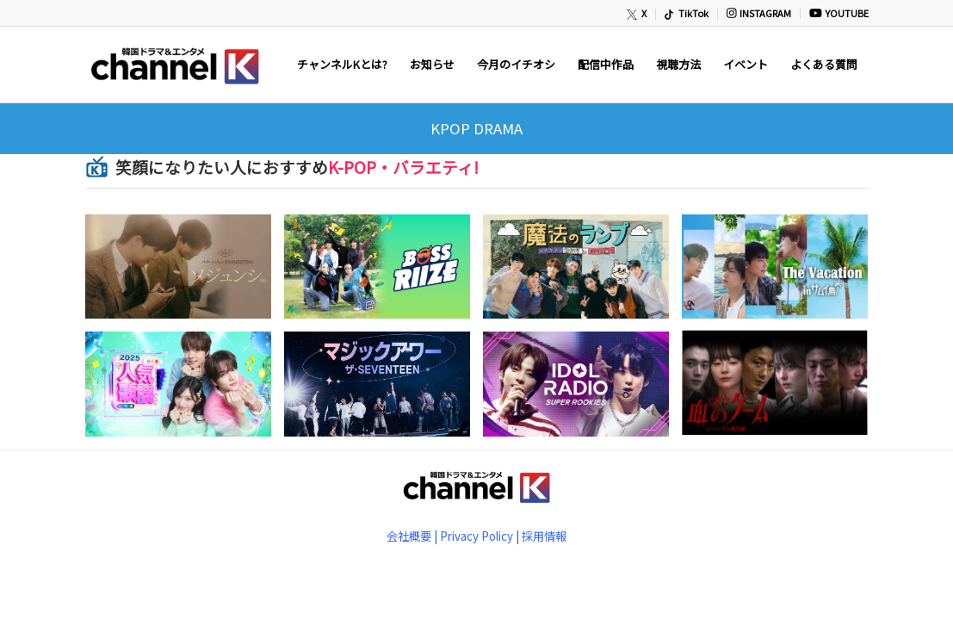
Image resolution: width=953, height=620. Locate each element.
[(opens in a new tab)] (184, 273)
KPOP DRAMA (476, 128)
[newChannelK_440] (174, 64)
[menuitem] (637, 14)
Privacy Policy (476, 536)
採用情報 (544, 536)
